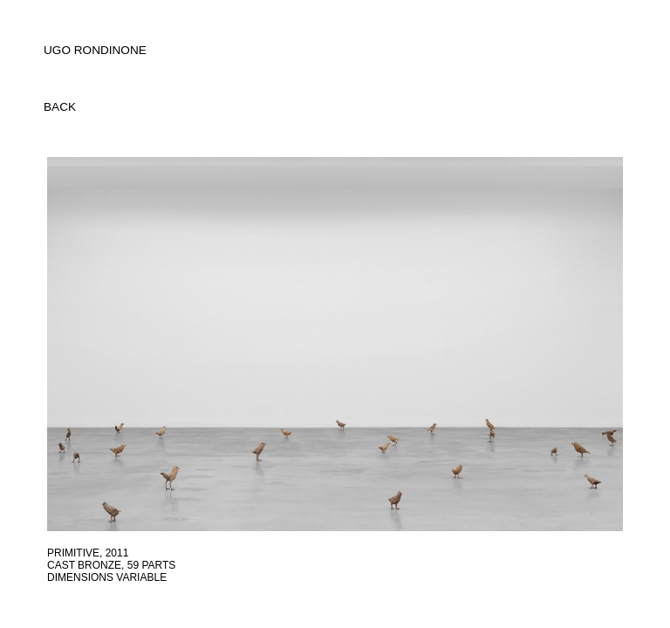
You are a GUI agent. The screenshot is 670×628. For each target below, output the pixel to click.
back (60, 106)
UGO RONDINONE (95, 50)
